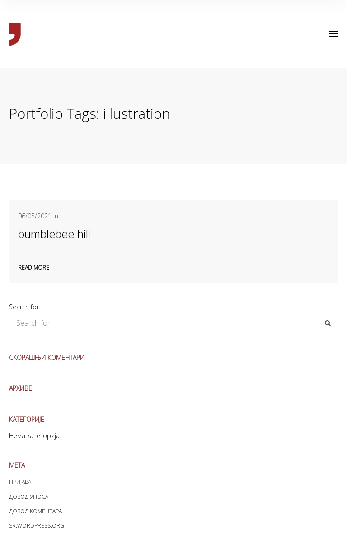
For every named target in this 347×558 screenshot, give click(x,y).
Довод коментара (35, 511)
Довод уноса (28, 497)
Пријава (20, 482)
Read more (33, 267)
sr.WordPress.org (36, 526)
